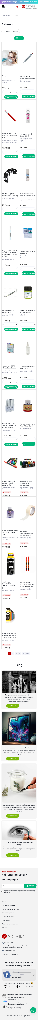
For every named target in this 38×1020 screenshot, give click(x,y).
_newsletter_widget (19, 876)
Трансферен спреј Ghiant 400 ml (26, 135)
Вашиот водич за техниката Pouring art (19, 748)
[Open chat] (33, 1010)
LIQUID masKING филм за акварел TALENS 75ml (10, 532)
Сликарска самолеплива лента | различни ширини (26, 533)
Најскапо (15, 31)
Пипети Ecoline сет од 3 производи (27, 252)
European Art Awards (12, 999)
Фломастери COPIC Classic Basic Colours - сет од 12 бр (9, 368)
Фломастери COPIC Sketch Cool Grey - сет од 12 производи (9, 425)
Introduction (6, 15)
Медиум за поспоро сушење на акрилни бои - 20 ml (28, 195)
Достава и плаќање (8, 905)
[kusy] (10, 92)
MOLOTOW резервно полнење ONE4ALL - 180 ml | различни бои (9, 635)
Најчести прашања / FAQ (10, 909)
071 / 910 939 (8, 942)
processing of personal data (19, 890)
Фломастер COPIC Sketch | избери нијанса (27, 77)
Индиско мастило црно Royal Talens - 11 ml (27, 425)
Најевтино (6, 31)
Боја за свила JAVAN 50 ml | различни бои (27, 311)
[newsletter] (30, 886)
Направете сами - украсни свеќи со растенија (19, 805)
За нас (4, 902)
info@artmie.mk (9, 951)
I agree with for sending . (19, 891)
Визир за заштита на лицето (9, 77)
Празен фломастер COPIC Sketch (8, 311)
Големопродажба (8, 916)
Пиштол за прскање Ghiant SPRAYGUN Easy (10, 194)
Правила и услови (8, 913)
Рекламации (6, 920)
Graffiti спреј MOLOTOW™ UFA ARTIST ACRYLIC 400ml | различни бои (10, 585)
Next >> (27, 653)
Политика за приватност (10, 954)
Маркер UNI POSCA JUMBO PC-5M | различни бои (8, 483)
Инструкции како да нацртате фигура (19, 695)
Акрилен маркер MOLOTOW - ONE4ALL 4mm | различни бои (27, 584)
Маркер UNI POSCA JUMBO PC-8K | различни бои (26, 483)
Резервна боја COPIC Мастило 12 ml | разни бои (9, 135)
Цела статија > (12, 706)
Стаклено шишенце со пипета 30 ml (27, 367)
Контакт (4, 927)
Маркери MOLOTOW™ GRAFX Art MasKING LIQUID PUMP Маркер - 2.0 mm (10, 254)
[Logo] (29, 7)
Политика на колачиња (9, 924)
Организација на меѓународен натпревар (18, 1003)
